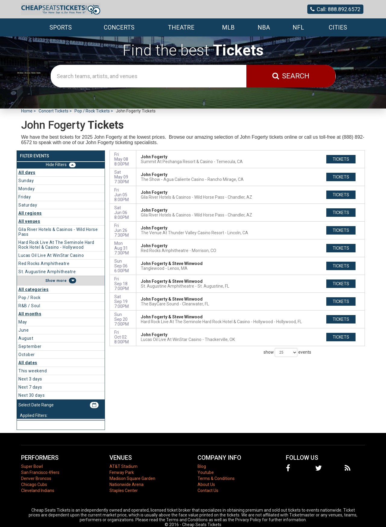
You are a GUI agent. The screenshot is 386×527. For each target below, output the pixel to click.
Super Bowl (32, 466)
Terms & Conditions (216, 478)
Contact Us (208, 490)
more (61, 281)
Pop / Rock (29, 297)
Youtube (206, 472)
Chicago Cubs (34, 484)
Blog (202, 466)
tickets (341, 159)
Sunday (26, 180)
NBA (264, 27)
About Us (206, 484)
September (30, 346)
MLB (228, 27)
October (26, 354)
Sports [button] (60, 27)
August (25, 338)
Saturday (27, 205)
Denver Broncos (36, 478)
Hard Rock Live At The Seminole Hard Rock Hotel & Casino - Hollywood (56, 245)
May (22, 322)
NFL (298, 27)
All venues (29, 221)
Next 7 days (30, 387)
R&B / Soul (29, 305)
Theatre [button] (181, 27)
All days (26, 172)
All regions (30, 213)
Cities (338, 27)
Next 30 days (31, 395)
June (23, 330)
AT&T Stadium (123, 466)
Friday (24, 196)
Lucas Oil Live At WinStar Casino (51, 255)
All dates (27, 362)
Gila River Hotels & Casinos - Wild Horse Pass (58, 232)
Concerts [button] (119, 27)
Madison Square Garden (132, 478)
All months (29, 313)
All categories (33, 289)
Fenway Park (121, 472)
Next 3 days (30, 379)
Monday (26, 188)
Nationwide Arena (126, 484)
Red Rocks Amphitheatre (43, 263)
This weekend (32, 370)
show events (287, 352)
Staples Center (123, 490)
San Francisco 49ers (40, 472)
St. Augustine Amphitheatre (47, 271)
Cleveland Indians (37, 490)
